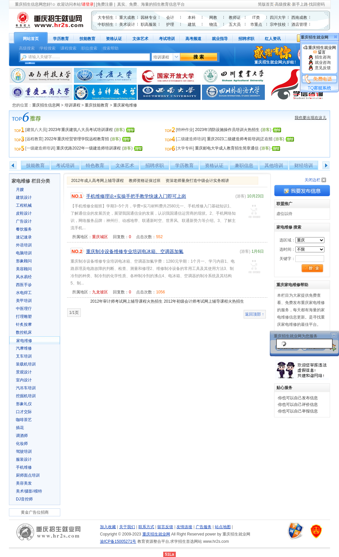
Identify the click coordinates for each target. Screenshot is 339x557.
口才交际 (24, 411)
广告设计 (24, 221)
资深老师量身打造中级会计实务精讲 (197, 180)
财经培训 (303, 165)
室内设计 (24, 380)
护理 (170, 24)
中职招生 (106, 24)
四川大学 (278, 17)
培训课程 (72, 105)
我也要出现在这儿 (310, 117)
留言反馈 (165, 527)
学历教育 (61, 38)
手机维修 (24, 467)
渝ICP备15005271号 (118, 541)
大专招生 (106, 17)
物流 (213, 24)
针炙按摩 (24, 324)
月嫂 (20, 189)
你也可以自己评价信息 (298, 404)
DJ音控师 (24, 499)
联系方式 (146, 527)
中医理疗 (24, 308)
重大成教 (127, 17)
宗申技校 (278, 24)
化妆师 (22, 443)
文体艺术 (140, 38)
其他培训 (274, 165)
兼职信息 (244, 165)
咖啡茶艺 (24, 419)
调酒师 (22, 435)
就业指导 (220, 38)
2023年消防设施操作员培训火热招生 (227, 129)
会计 (170, 17)
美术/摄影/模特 (29, 491)
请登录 (88, 4)
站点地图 (223, 527)
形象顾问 (24, 261)
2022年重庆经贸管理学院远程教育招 (76, 139)
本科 (192, 17)
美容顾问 (24, 269)
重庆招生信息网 (29, 4)
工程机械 (24, 205)
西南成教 (299, 17)
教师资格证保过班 (145, 180)
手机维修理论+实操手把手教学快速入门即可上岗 (136, 196)
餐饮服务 (24, 229)
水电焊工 (24, 292)
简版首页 (266, 4)
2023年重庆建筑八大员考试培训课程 (80, 129)
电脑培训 (24, 253)
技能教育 (87, 38)
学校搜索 (48, 48)
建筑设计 (24, 197)
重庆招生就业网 (319, 50)
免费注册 (105, 4)
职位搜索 (89, 48)
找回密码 (317, 4)
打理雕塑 (24, 316)
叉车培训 (24, 356)
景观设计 (24, 372)
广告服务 (204, 527)
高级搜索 (283, 4)
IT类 (256, 17)
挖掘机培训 (26, 396)
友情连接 (184, 527)
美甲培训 (24, 300)
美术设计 (127, 24)
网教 (213, 17)
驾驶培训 (24, 451)
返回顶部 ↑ (254, 314)
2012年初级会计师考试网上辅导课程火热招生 (204, 301)
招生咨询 (319, 57)
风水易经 (24, 277)
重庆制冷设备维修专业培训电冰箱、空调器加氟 (134, 251)
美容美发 (24, 483)
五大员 (235, 24)
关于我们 (127, 527)
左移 (13, 165)
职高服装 (149, 24)
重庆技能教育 (97, 105)
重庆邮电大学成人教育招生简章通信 (227, 148)
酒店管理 (299, 24)
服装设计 (24, 459)
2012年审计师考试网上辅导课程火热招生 (126, 301)
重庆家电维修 (125, 105)
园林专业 (149, 17)
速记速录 (24, 237)
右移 (325, 165)
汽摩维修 (24, 348)
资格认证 (114, 38)
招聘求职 (246, 38)
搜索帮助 (111, 48)
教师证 (235, 17)
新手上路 (300, 4)
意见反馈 (319, 67)
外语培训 (24, 245)
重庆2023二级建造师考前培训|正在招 (239, 139)
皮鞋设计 (24, 213)
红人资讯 (273, 38)
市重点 (256, 24)
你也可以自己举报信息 (298, 411)
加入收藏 (108, 527)
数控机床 (24, 332)
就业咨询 (319, 62)
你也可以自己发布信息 (298, 398)
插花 (20, 427)
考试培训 (167, 38)
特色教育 (95, 165)
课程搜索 (68, 48)
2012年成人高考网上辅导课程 (97, 180)
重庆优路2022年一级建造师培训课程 (88, 148)
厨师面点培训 (28, 475)
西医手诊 (24, 284)
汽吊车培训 (26, 388)
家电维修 (24, 340)
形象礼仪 (24, 404)
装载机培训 (26, 364)
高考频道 (193, 38)
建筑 (192, 24)
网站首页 (31, 38)
